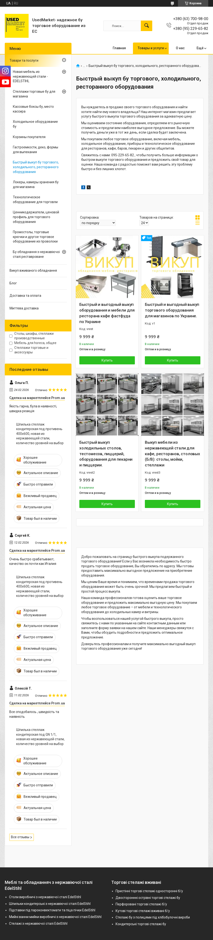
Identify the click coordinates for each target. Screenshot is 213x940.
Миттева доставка (24, 308)
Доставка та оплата (25, 295)
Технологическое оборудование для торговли (35, 199)
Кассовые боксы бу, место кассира (33, 109)
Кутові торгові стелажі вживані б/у (143, 911)
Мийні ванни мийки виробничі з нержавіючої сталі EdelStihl (55, 917)
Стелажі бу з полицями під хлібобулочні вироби (153, 917)
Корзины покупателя (29, 137)
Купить (107, 360)
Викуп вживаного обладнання (33, 270)
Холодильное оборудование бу (35, 124)
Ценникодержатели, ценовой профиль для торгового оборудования (36, 216)
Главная (119, 48)
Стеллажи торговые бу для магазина (34, 94)
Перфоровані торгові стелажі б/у (141, 904)
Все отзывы (20, 837)
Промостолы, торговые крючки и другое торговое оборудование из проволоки (35, 236)
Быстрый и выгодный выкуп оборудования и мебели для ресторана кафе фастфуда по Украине (107, 313)
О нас (180, 48)
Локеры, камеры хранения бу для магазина (36, 184)
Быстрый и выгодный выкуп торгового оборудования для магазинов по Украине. (172, 310)
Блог (13, 283)
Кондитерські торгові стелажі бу (141, 924)
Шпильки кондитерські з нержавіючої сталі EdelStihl (50, 904)
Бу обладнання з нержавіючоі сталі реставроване (36, 254)
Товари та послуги (24, 60)
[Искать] (146, 26)
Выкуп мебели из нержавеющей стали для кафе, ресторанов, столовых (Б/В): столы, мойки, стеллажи (172, 453)
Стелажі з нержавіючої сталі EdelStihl (38, 923)
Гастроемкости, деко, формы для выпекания (35, 149)
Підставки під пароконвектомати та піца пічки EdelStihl (52, 910)
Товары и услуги (151, 48)
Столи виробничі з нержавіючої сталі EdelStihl (45, 897)
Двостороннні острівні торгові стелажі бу (148, 898)
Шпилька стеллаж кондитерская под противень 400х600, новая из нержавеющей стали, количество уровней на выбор (40, 433)
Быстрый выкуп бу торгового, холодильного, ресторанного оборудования (36, 166)
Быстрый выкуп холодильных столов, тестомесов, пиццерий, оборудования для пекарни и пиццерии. (105, 453)
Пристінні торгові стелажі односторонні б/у (149, 891)
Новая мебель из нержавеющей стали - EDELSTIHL (30, 76)
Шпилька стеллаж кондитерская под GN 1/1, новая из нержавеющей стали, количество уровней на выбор (40, 737)
